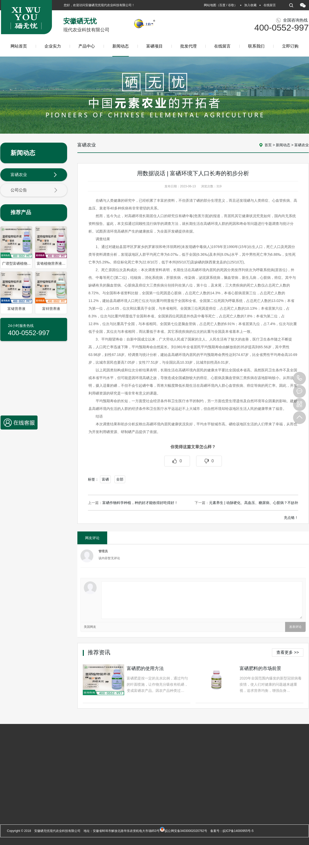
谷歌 (231, 5)
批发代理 (188, 46)
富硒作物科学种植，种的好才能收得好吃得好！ (140, 503)
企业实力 (52, 46)
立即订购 (290, 46)
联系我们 (256, 46)
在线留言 (269, 5)
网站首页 (19, 46)
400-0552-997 (299, 378)
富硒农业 (34, 175)
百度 (222, 5)
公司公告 (34, 190)
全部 (119, 479)
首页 (268, 145)
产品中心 (86, 46)
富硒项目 (154, 46)
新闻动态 (120, 50)
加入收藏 (250, 5)
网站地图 (210, 5)
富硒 (105, 479)
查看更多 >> (287, 652)
